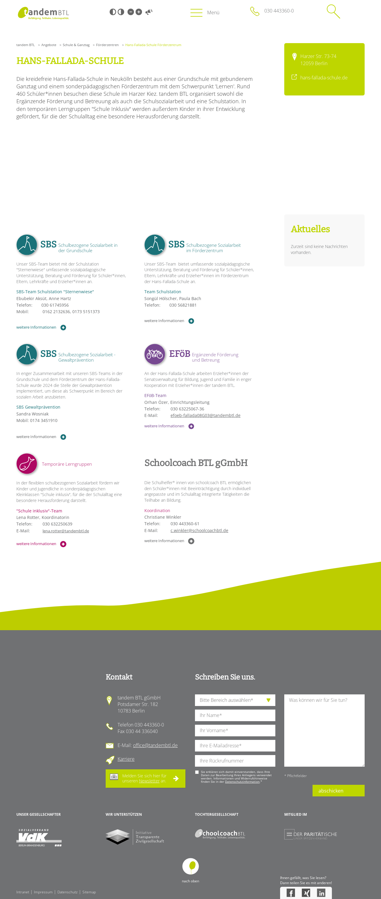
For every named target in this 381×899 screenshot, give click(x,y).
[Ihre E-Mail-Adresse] (235, 745)
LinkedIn (321, 893)
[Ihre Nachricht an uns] (324, 730)
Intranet (22, 892)
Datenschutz (67, 892)
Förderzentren (107, 44)
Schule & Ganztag (76, 44)
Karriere (126, 759)
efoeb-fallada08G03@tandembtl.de (206, 415)
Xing (306, 893)
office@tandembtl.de (155, 745)
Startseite (43, 13)
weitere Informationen (41, 327)
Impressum (43, 892)
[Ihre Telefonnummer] (235, 761)
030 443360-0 (279, 10)
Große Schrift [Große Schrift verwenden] (138, 11)
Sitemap (89, 892)
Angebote (48, 44)
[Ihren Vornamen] (235, 730)
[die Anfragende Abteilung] (235, 700)
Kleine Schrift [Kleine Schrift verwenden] (130, 11)
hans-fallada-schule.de (324, 77)
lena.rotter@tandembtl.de (66, 531)
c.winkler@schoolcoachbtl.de (199, 530)
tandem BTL (25, 44)
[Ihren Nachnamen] (235, 715)
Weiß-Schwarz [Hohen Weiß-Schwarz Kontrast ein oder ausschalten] (120, 11)
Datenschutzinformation (242, 781)
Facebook (291, 893)
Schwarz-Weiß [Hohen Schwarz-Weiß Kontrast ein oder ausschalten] (112, 11)
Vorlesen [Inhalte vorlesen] (148, 11)
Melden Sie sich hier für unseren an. (144, 778)
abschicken (330, 790)
